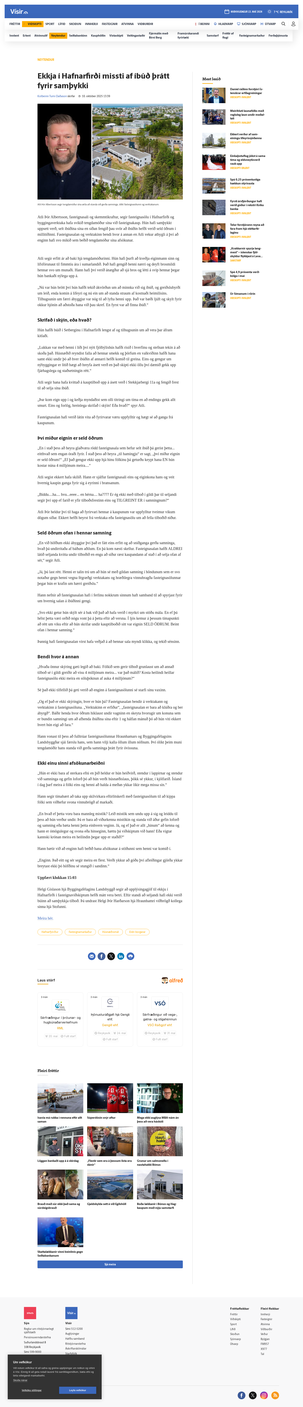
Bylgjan (265, 1339)
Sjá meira (110, 1264)
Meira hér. (45, 918)
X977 (264, 1349)
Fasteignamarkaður (80, 932)
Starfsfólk (71, 1353)
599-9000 (35, 1352)
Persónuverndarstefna (37, 1337)
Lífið (233, 1329)
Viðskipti (235, 1319)
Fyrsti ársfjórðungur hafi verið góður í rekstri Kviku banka (247, 205)
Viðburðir (266, 1329)
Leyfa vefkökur (77, 1390)
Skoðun (234, 1334)
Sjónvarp (235, 1339)
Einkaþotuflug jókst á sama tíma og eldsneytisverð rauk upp (247, 160)
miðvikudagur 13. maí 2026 (246, 12)
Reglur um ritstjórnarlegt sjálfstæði (39, 1331)
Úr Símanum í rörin (242, 294)
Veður (264, 1334)
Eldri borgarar (137, 932)
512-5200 (77, 1329)
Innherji (265, 1314)
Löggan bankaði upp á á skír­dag (58, 1161)
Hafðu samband (74, 1339)
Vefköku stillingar (32, 1390)
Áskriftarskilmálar (75, 1348)
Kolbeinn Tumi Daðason (52, 96)
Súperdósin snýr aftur (101, 1118)
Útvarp (234, 1344)
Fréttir (234, 1314)
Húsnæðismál (110, 932)
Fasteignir (266, 1319)
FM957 (265, 1344)
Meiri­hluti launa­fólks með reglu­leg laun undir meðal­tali (247, 115)
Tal (262, 1354)
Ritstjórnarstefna (75, 1344)
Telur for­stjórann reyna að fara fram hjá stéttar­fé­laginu (247, 229)
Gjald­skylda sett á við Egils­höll (106, 1204)
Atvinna (265, 1324)
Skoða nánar (20, 1380)
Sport (233, 1324)
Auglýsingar (72, 1333)
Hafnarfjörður (50, 932)
